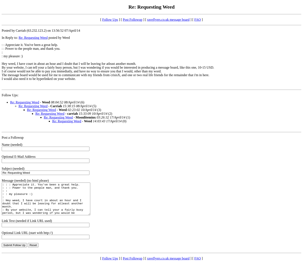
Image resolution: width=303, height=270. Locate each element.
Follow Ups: (10, 95)
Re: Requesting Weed (33, 37)
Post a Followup (13, 137)
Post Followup (132, 19)
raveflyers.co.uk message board (168, 19)
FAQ (197, 19)
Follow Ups (110, 19)
